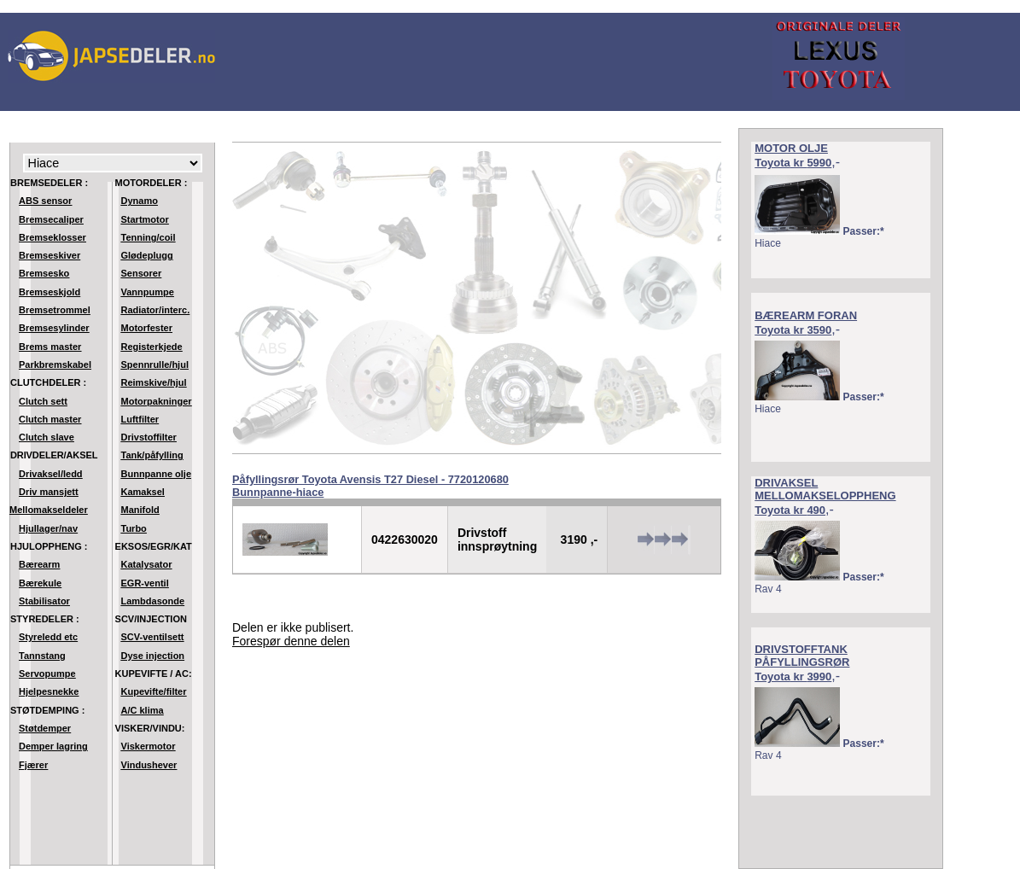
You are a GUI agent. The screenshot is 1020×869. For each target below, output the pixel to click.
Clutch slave (46, 437)
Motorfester (147, 328)
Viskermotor (148, 746)
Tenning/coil (148, 237)
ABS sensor (45, 200)
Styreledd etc (48, 637)
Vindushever (149, 765)
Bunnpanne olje (156, 474)
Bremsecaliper (51, 219)
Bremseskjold (49, 292)
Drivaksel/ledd (51, 474)
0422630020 (404, 539)
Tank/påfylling (152, 455)
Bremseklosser (52, 237)
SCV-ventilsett (152, 637)
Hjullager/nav (48, 528)
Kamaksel (143, 492)
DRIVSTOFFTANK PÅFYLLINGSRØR (802, 655)
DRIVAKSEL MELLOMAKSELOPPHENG (825, 489)
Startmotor (145, 219)
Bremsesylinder (54, 328)
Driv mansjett (49, 492)
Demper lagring (53, 746)
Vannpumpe (147, 292)
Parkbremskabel (55, 364)
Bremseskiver (49, 255)
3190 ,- (579, 539)
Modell (112, 163)
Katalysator (146, 564)
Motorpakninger (156, 401)
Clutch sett (43, 401)
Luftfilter (140, 419)
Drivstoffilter (149, 437)
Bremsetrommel (54, 310)
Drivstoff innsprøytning (497, 539)
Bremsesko (44, 273)
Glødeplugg (147, 255)
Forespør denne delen (291, 641)
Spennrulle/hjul (155, 364)
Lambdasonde (153, 601)
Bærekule (40, 583)
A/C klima (142, 710)
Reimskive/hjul (154, 382)
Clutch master (50, 419)
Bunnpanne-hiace (277, 492)
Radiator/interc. (155, 310)
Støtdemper (45, 728)
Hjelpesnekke (49, 691)
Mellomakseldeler (48, 509)
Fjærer (33, 765)
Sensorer (141, 273)
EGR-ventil (145, 583)
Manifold (140, 509)
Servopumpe (47, 673)
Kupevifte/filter (154, 691)
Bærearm (39, 564)
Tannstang (42, 655)
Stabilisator (44, 601)
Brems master (50, 346)
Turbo (134, 528)
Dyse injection (153, 655)
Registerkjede (152, 346)
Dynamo (139, 200)
